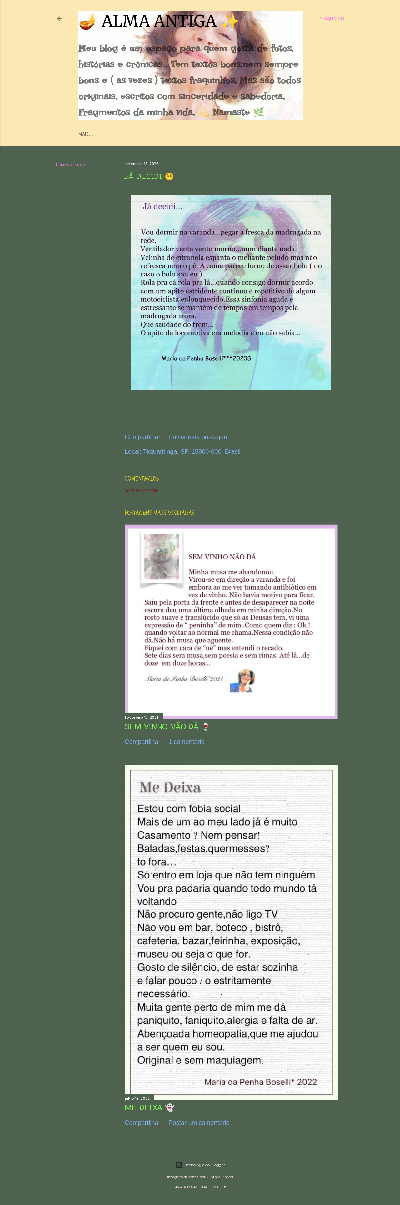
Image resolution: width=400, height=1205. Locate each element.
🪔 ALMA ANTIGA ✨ (159, 21)
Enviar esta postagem (198, 437)
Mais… (85, 133)
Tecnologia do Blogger (200, 1165)
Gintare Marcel (220, 1176)
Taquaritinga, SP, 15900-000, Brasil (192, 451)
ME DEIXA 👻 (149, 1107)
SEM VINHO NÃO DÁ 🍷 (168, 726)
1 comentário (186, 741)
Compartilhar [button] (70, 164)
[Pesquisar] (331, 18)
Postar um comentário (141, 491)
